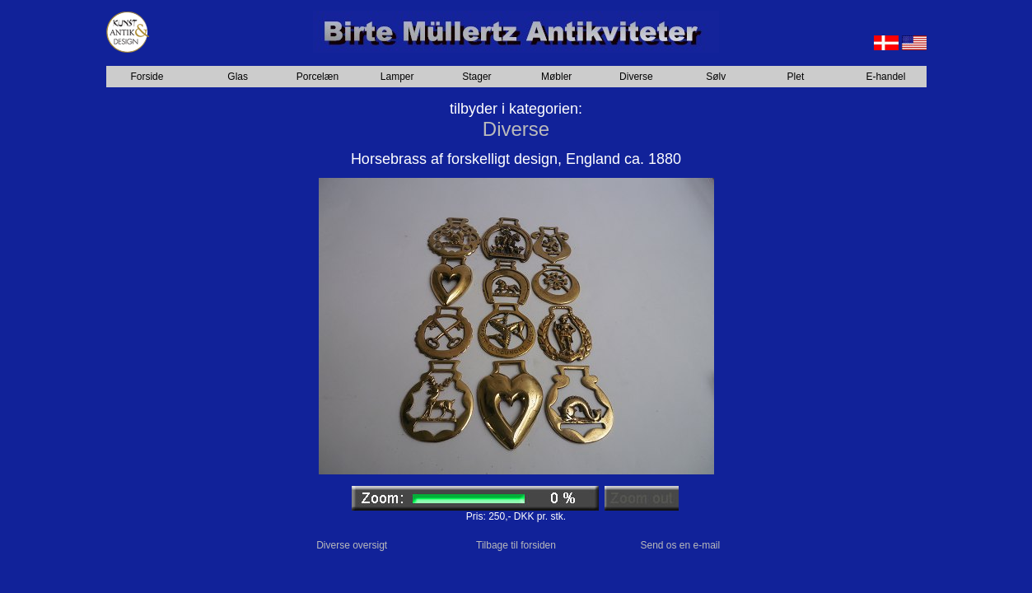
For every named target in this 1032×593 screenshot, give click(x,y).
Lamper (397, 76)
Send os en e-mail (680, 545)
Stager (476, 76)
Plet (796, 76)
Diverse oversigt (351, 545)
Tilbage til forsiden (516, 545)
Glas (237, 76)
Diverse (636, 76)
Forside (146, 76)
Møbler (556, 76)
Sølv (716, 76)
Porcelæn (318, 76)
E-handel (885, 76)
